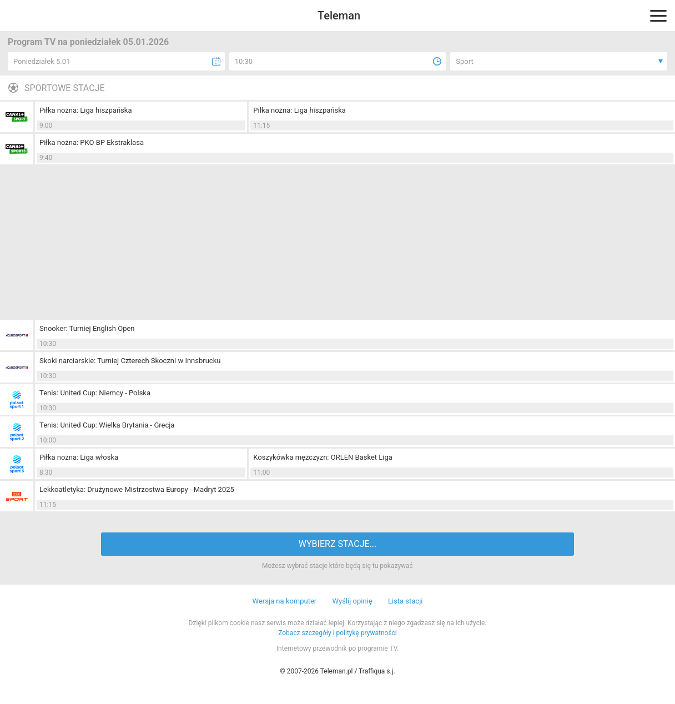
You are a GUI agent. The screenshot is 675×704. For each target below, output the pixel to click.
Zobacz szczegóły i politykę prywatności (337, 633)
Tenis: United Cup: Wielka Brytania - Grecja (106, 425)
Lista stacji (405, 601)
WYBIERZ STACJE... (337, 544)
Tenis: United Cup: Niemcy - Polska (94, 393)
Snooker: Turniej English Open (87, 328)
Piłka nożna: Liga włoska (78, 457)
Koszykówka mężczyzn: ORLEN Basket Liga (322, 457)
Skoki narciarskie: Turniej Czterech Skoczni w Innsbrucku (129, 360)
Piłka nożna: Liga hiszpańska (85, 110)
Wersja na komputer (285, 601)
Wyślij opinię (352, 601)
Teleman (339, 15)
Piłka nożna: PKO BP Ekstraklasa (91, 142)
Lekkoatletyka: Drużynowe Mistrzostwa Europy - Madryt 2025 (136, 489)
